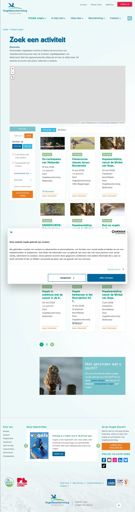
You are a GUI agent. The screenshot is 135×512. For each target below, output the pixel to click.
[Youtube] (109, 460)
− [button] (12, 72)
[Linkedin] (120, 460)
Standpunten (8, 456)
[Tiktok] (104, 466)
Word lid (58, 454)
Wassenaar (48, 191)
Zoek (28, 136)
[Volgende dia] (98, 453)
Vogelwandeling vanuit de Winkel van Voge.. (112, 162)
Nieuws (6, 431)
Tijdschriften (8, 449)
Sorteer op (17, 141)
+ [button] (12, 69)
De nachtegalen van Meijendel (51, 160)
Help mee (76, 18)
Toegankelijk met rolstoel (21, 164)
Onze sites (64, 483)
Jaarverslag (8, 445)
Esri (95, 123)
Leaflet (82, 123)
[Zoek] (129, 18)
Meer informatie (49, 196)
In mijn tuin (57, 18)
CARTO (122, 123)
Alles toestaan (106, 278)
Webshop (109, 4)
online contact (98, 380)
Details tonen (114, 269)
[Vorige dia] (26, 453)
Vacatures (7, 442)
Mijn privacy (78, 483)
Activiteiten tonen (22, 194)
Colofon (63, 486)
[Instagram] (115, 460)
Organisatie (8, 438)
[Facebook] (104, 460)
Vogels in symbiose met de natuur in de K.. (52, 294)
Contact (114, 18)
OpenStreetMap (104, 123)
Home (5, 29)
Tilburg (76, 324)
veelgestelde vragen (104, 384)
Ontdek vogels (36, 18)
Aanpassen (67, 278)
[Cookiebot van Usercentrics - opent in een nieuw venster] (113, 232)
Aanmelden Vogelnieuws (116, 446)
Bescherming (96, 18)
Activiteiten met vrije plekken (20, 156)
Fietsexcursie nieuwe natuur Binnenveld (81, 162)
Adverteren (8, 452)
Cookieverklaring (94, 483)
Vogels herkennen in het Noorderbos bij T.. (82, 296)
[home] (15, 8)
